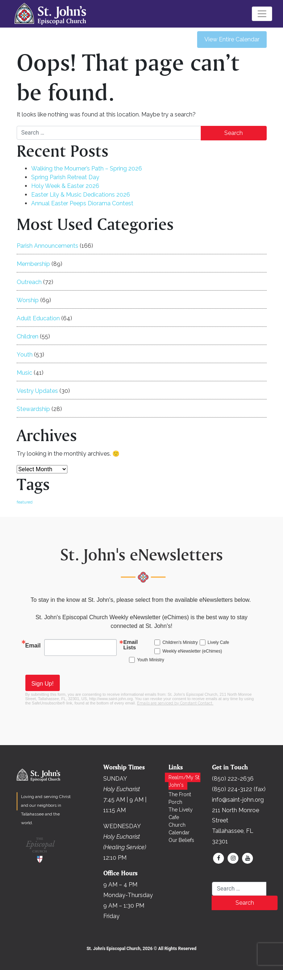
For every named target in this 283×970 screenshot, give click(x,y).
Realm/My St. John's (184, 781)
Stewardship (33, 409)
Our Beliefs (181, 840)
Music (24, 372)
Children (27, 336)
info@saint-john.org (238, 799)
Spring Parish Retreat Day (65, 177)
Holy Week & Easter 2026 (65, 185)
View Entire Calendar (231, 39)
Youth (25, 354)
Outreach (29, 282)
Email (33, 645)
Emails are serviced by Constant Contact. (175, 703)
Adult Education (38, 318)
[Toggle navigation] (262, 14)
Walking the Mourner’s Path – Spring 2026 (86, 168)
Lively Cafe (218, 642)
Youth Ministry (150, 659)
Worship (28, 300)
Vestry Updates (37, 390)
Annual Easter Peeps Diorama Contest (82, 203)
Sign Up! (43, 684)
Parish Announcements (47, 245)
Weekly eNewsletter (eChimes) (192, 651)
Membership (33, 263)
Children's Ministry (180, 642)
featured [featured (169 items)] (25, 502)
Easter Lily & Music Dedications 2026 (80, 194)
